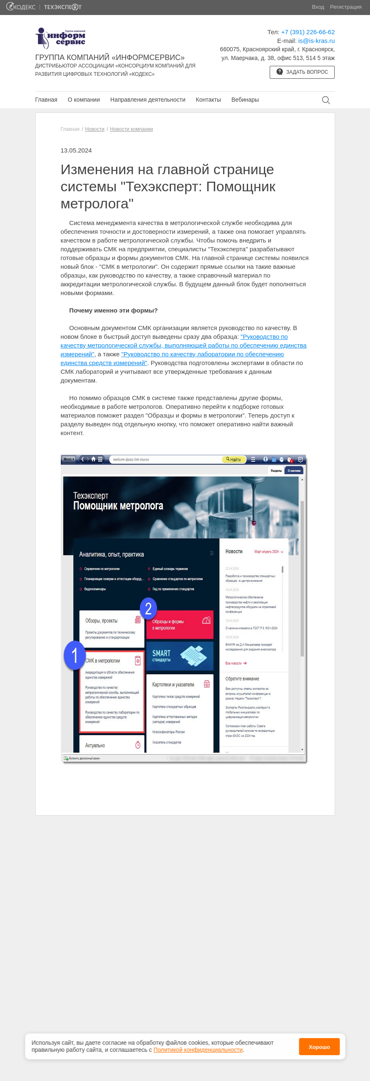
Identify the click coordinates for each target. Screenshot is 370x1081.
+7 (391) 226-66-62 (308, 31)
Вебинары (245, 99)
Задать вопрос (302, 71)
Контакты (208, 99)
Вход (318, 7)
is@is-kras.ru (316, 40)
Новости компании (131, 129)
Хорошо (319, 1047)
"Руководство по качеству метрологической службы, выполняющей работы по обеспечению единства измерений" (184, 345)
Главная (46, 99)
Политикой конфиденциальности (198, 1049)
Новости (94, 129)
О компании (84, 99)
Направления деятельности (147, 99)
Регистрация (346, 7)
